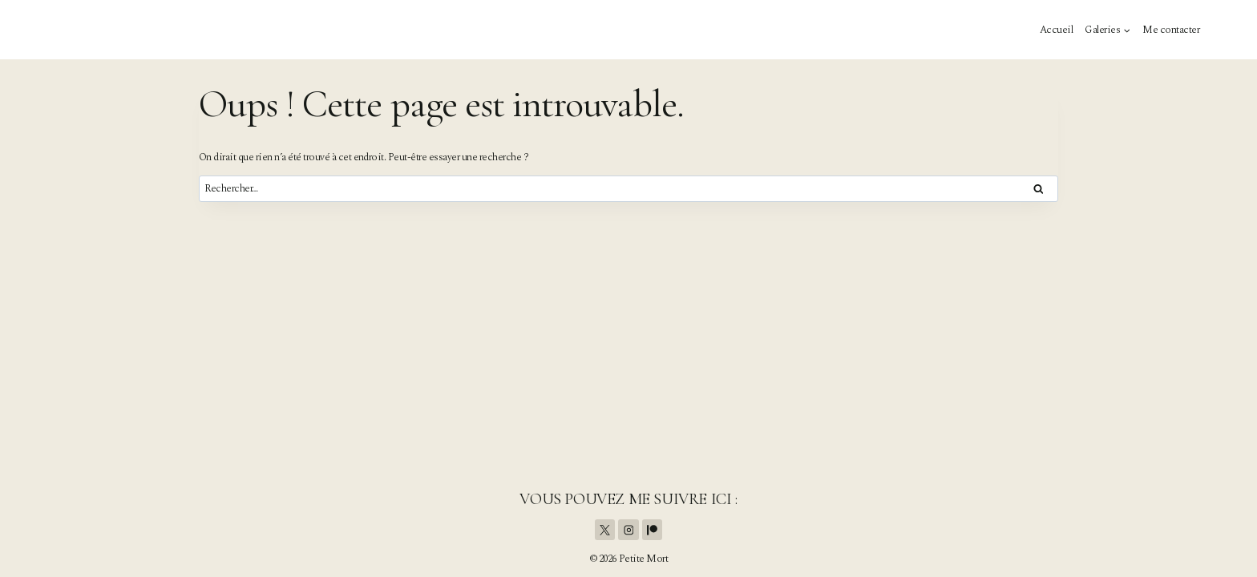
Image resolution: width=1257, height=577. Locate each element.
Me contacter (1170, 30)
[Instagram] (628, 529)
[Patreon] (652, 529)
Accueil (1056, 30)
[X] (605, 529)
